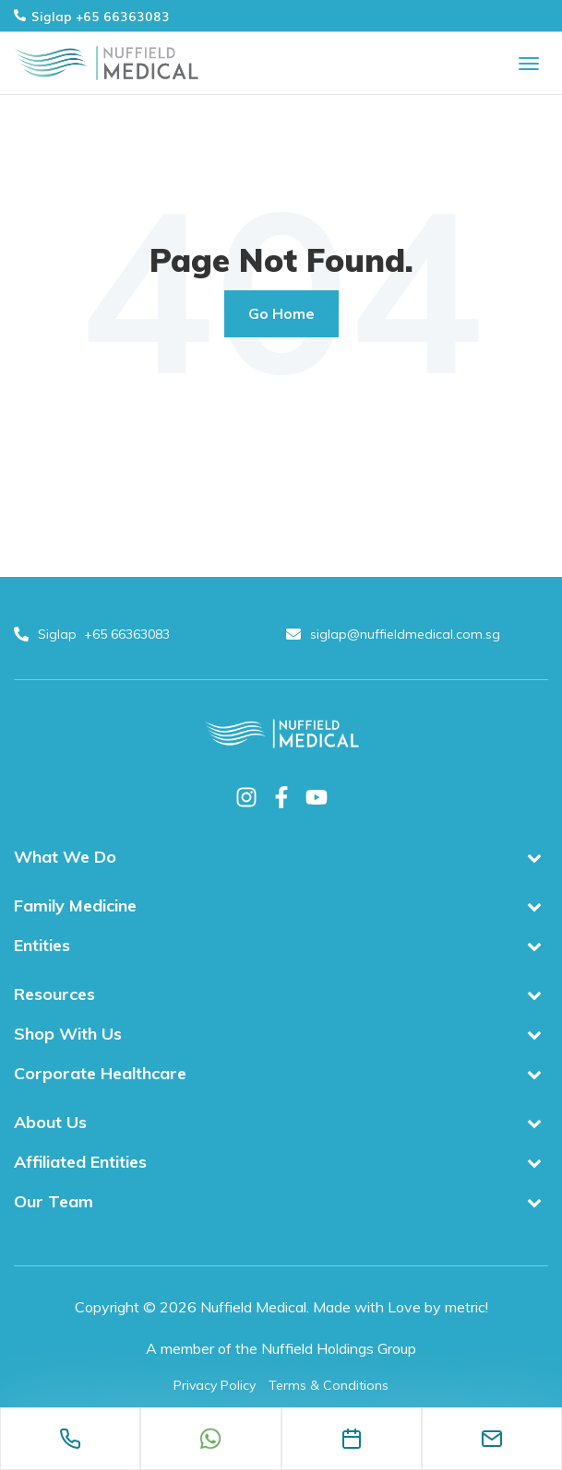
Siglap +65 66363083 (92, 15)
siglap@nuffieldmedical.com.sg (395, 634)
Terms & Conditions (329, 1385)
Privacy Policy (214, 1385)
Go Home (281, 313)
